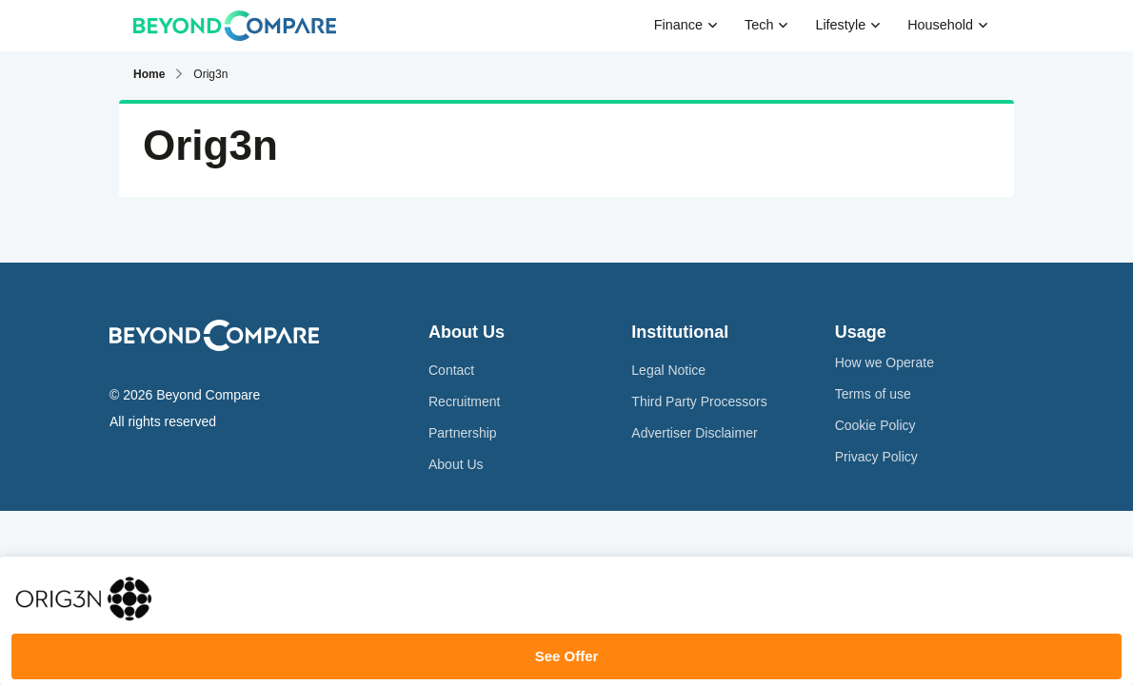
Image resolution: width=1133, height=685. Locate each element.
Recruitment (464, 401)
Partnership (462, 432)
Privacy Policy (876, 456)
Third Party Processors (698, 401)
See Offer (567, 656)
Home (149, 74)
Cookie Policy (875, 425)
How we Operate (884, 362)
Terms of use (873, 393)
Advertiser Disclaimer (694, 432)
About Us (456, 464)
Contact (451, 370)
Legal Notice (668, 370)
